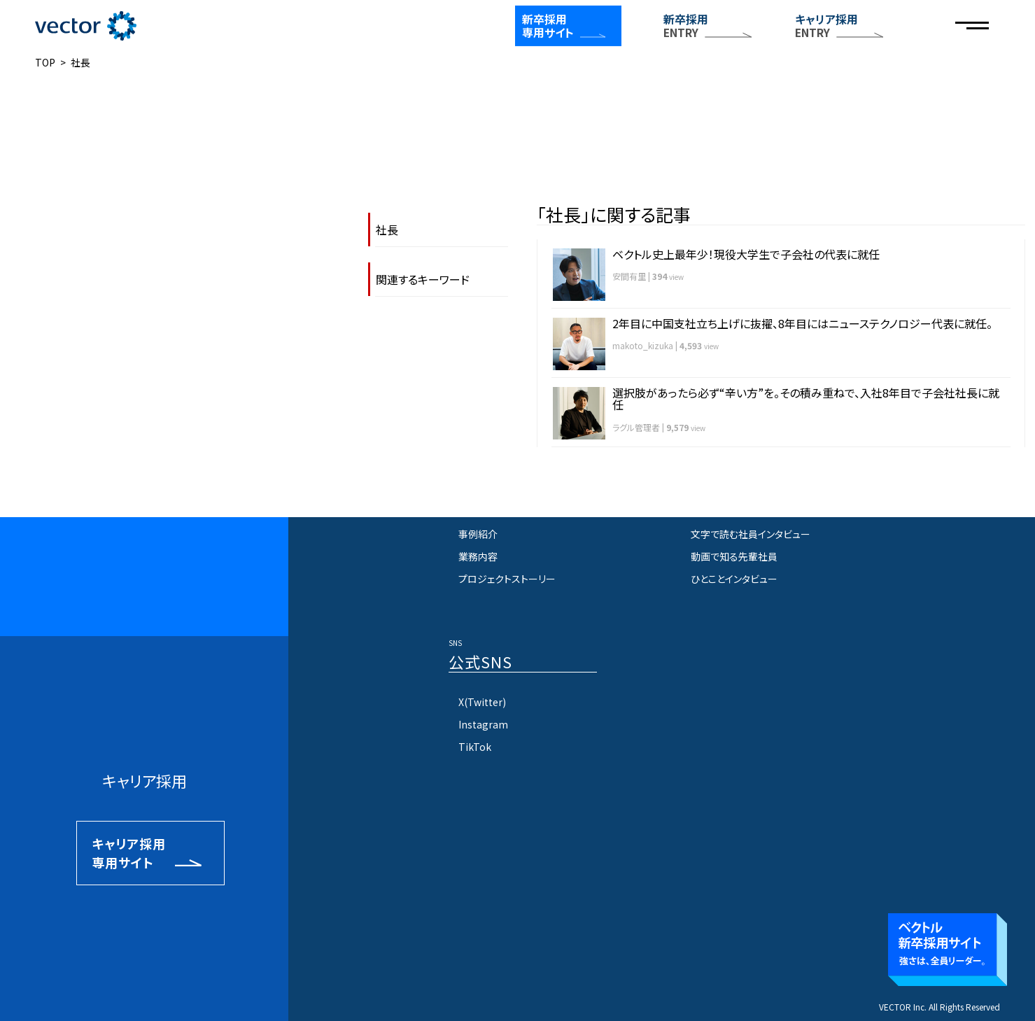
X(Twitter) (482, 702)
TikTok (474, 747)
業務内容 (478, 556)
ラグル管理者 (636, 427)
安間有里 (629, 276)
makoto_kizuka (642, 345)
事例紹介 (478, 534)
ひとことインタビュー (734, 579)
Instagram (483, 724)
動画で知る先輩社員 (734, 556)
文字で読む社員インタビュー (750, 534)
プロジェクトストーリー (507, 579)
